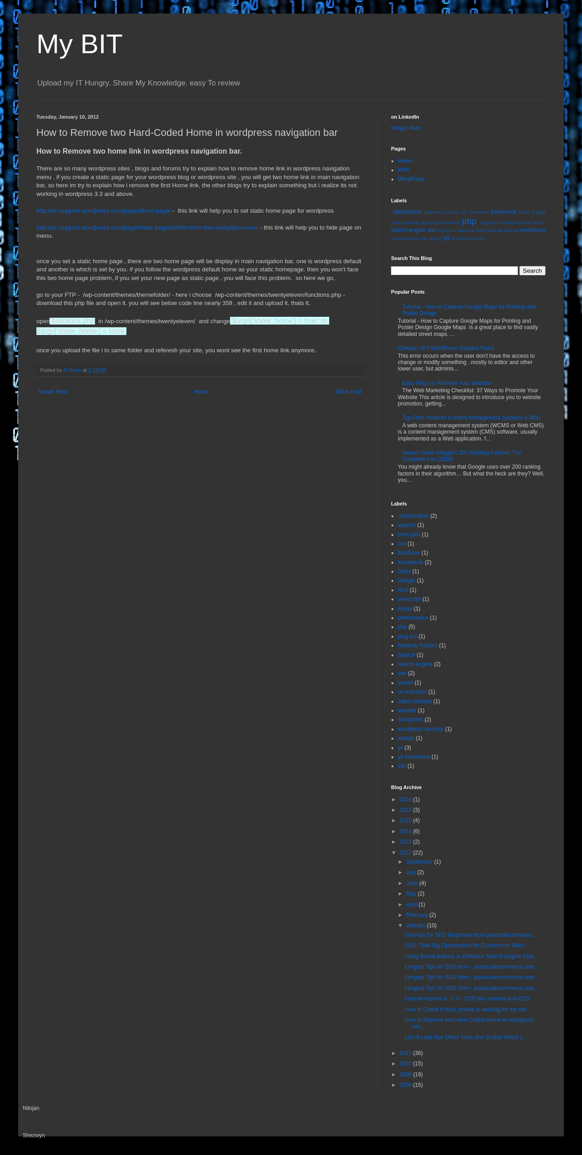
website (511, 230)
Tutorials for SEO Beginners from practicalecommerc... (471, 935)
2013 (406, 842)
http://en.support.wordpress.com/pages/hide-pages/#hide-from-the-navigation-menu (147, 227)
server (444, 230)
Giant (524, 212)
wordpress (533, 230)
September (420, 862)
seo (431, 230)
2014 (406, 831)
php (469, 221)
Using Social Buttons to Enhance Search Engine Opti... (471, 956)
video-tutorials (489, 230)
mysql (427, 222)
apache (432, 212)
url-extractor (462, 230)
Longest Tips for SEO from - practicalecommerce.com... (472, 967)
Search (539, 222)
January (416, 925)
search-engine (408, 230)
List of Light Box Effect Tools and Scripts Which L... (466, 1037)
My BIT (79, 44)
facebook (479, 212)
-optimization (406, 212)
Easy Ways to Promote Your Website (446, 383)
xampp (435, 238)
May (412, 893)
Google (539, 212)
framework (503, 212)
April (412, 904)
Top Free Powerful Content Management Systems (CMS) (471, 418)
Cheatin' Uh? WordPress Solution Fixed (446, 348)
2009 (406, 1074)
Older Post (348, 392)
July (411, 872)
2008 (406, 1085)
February (417, 915)
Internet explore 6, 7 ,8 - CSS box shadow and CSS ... (470, 998)
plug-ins (487, 222)
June (412, 883)
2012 (406, 853)
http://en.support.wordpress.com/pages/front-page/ (103, 210)
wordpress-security (409, 238)
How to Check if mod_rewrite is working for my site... (468, 1009)
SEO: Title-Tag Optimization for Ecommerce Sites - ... (469, 945)
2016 (406, 810)
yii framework (464, 238)
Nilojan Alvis (406, 128)
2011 (406, 1053)
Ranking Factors (513, 222)
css (465, 212)
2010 (406, 1063)
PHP (403, 170)
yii (446, 237)
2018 (406, 799)
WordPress (411, 179)
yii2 (481, 238)
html (395, 222)
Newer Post (53, 392)
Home (201, 392)
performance (447, 222)
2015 (406, 820)
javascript (410, 222)
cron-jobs (450, 212)
